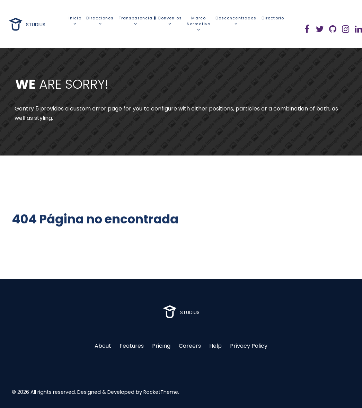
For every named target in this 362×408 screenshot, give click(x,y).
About (103, 346)
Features (132, 346)
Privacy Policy (248, 346)
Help (215, 346)
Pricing (161, 346)
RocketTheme (160, 392)
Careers (190, 346)
